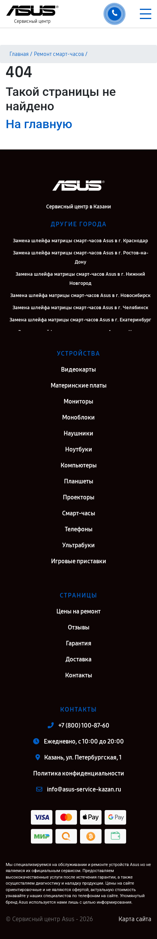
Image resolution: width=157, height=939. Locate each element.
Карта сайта (135, 919)
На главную (39, 124)
